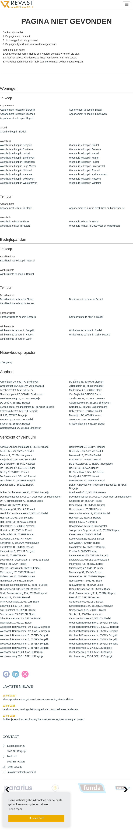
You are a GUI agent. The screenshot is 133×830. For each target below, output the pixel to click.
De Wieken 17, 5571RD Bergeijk (17, 480)
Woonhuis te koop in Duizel (15, 153)
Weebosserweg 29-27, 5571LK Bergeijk (90, 647)
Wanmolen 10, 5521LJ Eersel (16, 622)
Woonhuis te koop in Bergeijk (16, 145)
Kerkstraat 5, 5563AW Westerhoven (19, 542)
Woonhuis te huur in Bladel (14, 221)
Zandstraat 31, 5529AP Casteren (87, 398)
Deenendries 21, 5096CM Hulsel (86, 480)
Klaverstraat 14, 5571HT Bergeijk (87, 547)
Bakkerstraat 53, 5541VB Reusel (87, 447)
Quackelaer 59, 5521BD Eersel (86, 601)
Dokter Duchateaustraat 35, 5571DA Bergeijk (24, 492)
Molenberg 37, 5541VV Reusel (86, 572)
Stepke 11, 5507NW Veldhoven (86, 614)
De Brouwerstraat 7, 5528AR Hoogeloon (91, 463)
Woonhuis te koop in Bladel (84, 145)
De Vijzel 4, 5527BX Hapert (84, 476)
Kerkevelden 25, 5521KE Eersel (86, 538)
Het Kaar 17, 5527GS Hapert (85, 517)
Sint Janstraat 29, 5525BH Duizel (18, 610)
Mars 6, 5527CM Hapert (13, 563)
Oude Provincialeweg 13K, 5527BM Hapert (23, 593)
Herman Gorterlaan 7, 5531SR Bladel (89, 513)
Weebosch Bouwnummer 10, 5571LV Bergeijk (25, 626)
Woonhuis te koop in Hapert (84, 157)
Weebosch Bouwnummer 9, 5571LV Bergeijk (24, 647)
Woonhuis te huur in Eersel (84, 221)
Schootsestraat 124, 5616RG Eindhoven (91, 605)
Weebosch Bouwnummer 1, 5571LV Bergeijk (93, 622)
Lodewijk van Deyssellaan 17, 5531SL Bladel (24, 559)
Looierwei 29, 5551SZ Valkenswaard (89, 559)
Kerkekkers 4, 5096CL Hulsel (85, 534)
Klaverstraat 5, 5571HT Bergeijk (17, 551)
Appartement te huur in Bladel (16, 208)
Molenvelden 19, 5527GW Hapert (87, 576)
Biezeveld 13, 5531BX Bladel (85, 455)
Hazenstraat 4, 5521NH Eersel (85, 509)
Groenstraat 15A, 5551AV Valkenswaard (22, 385)
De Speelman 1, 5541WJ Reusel (18, 476)
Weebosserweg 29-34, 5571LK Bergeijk (90, 656)
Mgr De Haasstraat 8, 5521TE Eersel (20, 568)
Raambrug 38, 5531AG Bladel (16, 419)
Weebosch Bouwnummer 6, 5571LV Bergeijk (93, 639)
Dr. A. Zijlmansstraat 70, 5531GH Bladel (21, 500)
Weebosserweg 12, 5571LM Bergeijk (20, 398)
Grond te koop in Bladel (13, 131)
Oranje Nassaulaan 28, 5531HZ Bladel (90, 589)
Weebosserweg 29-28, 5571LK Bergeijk (21, 652)
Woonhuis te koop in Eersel (84, 153)
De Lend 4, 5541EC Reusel (15, 402)
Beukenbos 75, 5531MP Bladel (86, 451)
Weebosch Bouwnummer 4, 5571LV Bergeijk (93, 635)
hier (46, 61)
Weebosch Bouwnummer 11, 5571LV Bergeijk (94, 626)
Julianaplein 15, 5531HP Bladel (86, 385)
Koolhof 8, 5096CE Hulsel (83, 551)
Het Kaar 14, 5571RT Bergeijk (16, 517)
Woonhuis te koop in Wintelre (85, 182)
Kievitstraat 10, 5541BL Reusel (17, 547)
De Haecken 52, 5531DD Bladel (17, 468)
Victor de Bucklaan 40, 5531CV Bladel (90, 618)
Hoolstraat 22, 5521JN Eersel (16, 530)
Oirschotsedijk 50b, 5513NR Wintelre (20, 589)
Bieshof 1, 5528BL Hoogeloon (16, 455)
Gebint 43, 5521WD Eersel (14, 505)
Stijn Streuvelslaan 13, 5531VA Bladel (20, 618)
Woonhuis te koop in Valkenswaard (88, 174)
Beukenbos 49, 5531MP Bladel (17, 451)
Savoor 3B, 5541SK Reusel (15, 423)
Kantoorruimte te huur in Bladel (86, 317)
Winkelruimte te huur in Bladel (85, 330)
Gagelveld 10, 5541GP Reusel (85, 500)
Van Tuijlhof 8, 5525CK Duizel (85, 394)
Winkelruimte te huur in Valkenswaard (89, 334)
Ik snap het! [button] (36, 818)
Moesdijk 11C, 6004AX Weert (85, 415)
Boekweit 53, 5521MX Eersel (85, 459)
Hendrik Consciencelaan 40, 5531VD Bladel (24, 513)
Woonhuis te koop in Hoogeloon (17, 161)
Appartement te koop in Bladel (85, 109)
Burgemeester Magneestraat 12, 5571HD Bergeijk (27, 406)
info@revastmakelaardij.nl (22, 772)
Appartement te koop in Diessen (17, 114)
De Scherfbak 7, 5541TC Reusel (86, 472)
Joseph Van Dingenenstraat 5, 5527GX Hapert (94, 530)
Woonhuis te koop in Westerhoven (18, 182)
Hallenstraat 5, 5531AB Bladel (85, 411)
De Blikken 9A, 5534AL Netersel (17, 463)
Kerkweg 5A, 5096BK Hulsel (84, 542)
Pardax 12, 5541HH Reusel (15, 597)
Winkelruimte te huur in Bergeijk (17, 330)
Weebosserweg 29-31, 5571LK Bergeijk (21, 656)
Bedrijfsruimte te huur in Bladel (16, 299)
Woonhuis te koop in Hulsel (84, 161)
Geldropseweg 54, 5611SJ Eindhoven (89, 402)
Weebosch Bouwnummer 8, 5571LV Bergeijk (93, 643)
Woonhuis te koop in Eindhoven (17, 157)
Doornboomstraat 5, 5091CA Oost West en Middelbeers (30, 496)
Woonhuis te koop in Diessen (85, 149)
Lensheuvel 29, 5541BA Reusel (17, 390)
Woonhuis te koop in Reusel (84, 170)
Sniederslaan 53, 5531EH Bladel (86, 423)
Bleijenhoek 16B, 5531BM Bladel (18, 459)
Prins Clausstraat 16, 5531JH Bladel (19, 601)
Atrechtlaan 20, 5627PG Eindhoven (19, 381)
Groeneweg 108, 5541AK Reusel (87, 505)
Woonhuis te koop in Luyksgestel (87, 166)
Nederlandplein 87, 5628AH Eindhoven (21, 394)
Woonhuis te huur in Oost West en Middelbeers (94, 225)
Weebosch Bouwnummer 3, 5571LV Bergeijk (24, 635)
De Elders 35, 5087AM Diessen (86, 381)
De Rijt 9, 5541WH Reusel (14, 472)
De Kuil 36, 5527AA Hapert (83, 468)
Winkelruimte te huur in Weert (16, 338)
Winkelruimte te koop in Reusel (17, 274)
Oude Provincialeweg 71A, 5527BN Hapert (92, 593)
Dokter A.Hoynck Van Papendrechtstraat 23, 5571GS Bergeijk (98, 486)
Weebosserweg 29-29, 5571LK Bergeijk (90, 652)
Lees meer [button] (15, 809)
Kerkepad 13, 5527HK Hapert (16, 538)
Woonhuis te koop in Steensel (16, 174)
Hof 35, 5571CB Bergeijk (13, 415)
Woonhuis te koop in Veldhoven (17, 178)
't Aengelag (6, 362)
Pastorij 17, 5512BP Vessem (84, 597)
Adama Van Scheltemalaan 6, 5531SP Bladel (24, 447)
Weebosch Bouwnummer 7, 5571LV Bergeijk (24, 643)
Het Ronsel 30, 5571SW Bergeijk (18, 521)
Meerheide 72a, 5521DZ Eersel (86, 563)
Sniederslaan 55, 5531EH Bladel (17, 614)
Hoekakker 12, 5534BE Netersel (17, 526)
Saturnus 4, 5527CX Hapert (15, 605)
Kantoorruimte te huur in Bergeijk (18, 317)
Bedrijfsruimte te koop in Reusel (17, 260)
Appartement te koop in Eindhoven (88, 114)
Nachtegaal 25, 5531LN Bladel (16, 580)
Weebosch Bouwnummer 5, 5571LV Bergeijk (24, 639)
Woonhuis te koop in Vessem (85, 178)
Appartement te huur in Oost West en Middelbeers (96, 208)
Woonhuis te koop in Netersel (16, 170)
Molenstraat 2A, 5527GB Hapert (17, 576)
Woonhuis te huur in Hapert (15, 225)
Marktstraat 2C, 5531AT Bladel (85, 390)
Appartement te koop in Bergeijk (17, 109)
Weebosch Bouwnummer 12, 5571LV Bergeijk (25, 631)
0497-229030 (15, 766)
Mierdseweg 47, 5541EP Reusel (86, 568)
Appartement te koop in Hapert (16, 118)
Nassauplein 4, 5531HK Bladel (85, 580)
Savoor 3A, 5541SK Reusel (84, 419)
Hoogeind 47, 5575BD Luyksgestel (88, 526)
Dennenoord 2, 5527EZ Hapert (16, 484)
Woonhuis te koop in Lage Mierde (18, 166)
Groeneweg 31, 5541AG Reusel (17, 509)
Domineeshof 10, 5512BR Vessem (88, 492)
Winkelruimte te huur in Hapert (16, 334)
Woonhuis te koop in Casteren (16, 149)
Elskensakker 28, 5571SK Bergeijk (19, 411)
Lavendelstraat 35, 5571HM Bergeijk (89, 555)
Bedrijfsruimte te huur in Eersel (86, 299)
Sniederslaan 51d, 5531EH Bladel (87, 610)
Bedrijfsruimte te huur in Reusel (17, 303)
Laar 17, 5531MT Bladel (13, 555)
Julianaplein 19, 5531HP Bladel (17, 534)
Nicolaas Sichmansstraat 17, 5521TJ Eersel (24, 584)
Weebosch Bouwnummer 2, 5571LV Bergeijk (93, 631)
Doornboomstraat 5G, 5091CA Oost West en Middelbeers (100, 496)
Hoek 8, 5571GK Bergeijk (83, 521)
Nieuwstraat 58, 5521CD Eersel (86, 584)
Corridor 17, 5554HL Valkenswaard (88, 406)
